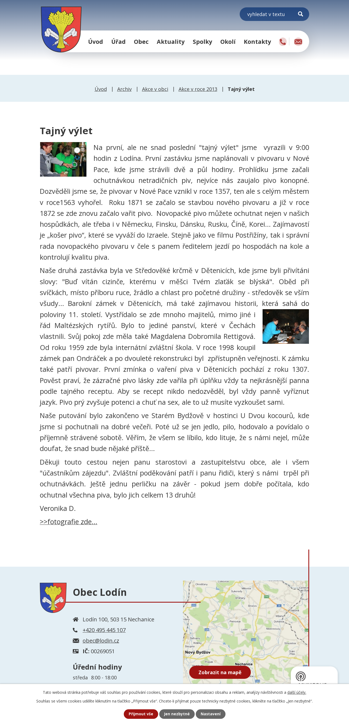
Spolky (202, 41)
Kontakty (257, 41)
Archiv (124, 89)
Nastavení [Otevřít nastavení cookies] (211, 714)
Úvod (95, 41)
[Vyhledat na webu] (274, 14)
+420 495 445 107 (104, 630)
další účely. (296, 692)
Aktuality (171, 41)
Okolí (228, 41)
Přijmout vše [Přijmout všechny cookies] (140, 714)
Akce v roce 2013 (198, 89)
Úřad (118, 41)
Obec (141, 41)
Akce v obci (155, 89)
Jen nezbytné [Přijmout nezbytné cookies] (177, 714)
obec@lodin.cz (101, 640)
